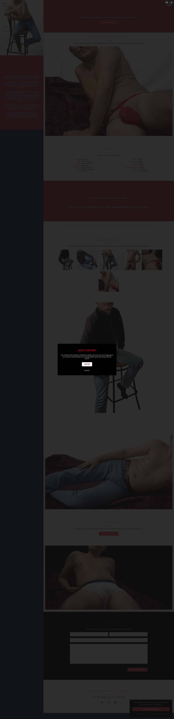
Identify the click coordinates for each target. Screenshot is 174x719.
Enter (87, 364)
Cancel (87, 370)
